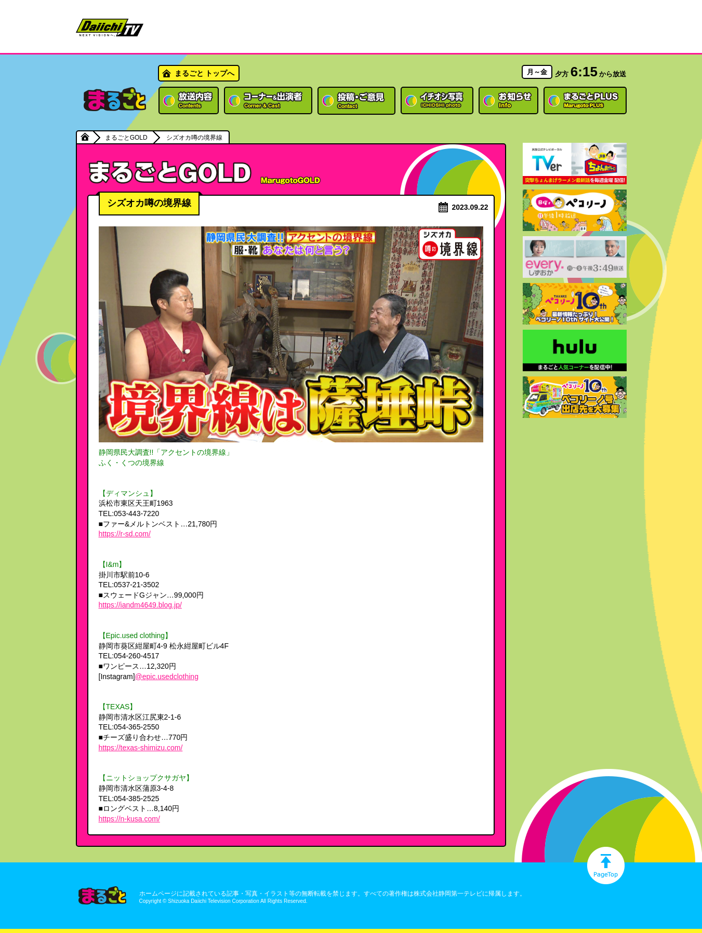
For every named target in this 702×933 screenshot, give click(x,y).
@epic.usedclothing (166, 676)
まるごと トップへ (205, 73)
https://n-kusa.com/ (129, 819)
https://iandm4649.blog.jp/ (140, 605)
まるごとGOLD (126, 137)
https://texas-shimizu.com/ (141, 747)
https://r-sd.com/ (125, 534)
